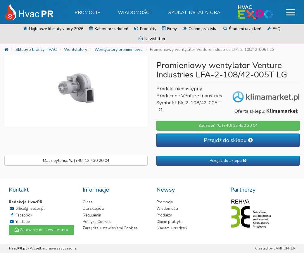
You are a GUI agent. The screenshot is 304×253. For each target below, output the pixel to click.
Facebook (20, 215)
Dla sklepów (94, 208)
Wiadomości (134, 12)
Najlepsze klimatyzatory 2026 (53, 29)
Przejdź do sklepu (228, 140)
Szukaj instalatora (194, 12)
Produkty (145, 29)
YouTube (19, 221)
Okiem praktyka (200, 29)
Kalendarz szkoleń (108, 29)
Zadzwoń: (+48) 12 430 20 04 (228, 125)
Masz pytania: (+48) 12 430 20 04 (76, 160)
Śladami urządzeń (242, 29)
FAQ (274, 29)
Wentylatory (75, 49)
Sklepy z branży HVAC (36, 49)
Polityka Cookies (97, 221)
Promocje (87, 12)
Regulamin (92, 215)
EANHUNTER (284, 248)
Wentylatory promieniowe (118, 49)
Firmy (169, 29)
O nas (88, 202)
